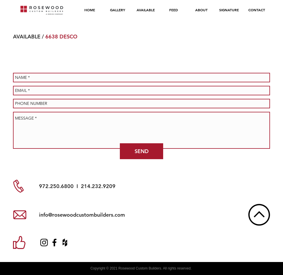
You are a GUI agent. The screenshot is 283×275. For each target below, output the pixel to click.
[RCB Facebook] (54, 242)
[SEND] (141, 151)
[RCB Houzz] (65, 242)
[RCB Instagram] (44, 242)
